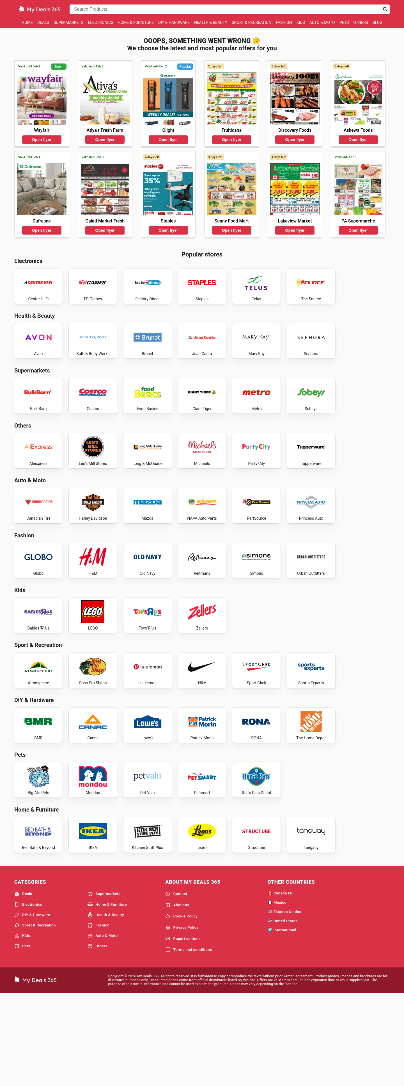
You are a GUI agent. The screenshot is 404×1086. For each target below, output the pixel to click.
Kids (301, 22)
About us (177, 996)
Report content (182, 1030)
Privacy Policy (181, 1019)
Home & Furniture (136, 22)
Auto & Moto (322, 22)
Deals (43, 22)
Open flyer (41, 139)
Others (360, 22)
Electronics (100, 22)
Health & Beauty (210, 22)
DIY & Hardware (174, 22)
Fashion (284, 22)
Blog (377, 22)
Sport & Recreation (251, 22)
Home (27, 22)
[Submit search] (385, 9)
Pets (344, 22)
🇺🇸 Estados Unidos (284, 1003)
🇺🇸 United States (283, 1012)
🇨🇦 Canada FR (280, 984)
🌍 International (282, 1021)
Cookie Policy (181, 1007)
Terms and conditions (188, 1041)
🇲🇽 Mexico (277, 994)
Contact (176, 985)
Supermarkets (68, 22)
